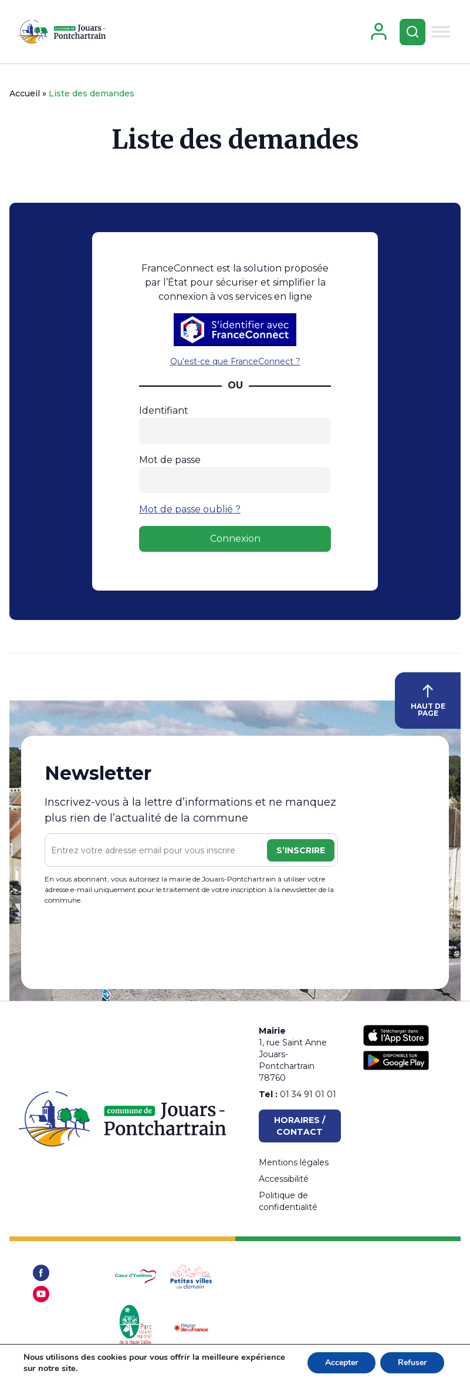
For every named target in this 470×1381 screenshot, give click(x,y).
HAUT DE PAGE (428, 701)
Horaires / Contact (299, 1126)
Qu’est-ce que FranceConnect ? (235, 361)
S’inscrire (300, 850)
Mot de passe (170, 459)
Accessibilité (284, 1179)
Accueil (24, 93)
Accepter (341, 1362)
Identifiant (163, 410)
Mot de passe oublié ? (190, 509)
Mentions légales (294, 1162)
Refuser (412, 1362)
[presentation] (134, 943)
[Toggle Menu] (440, 31)
